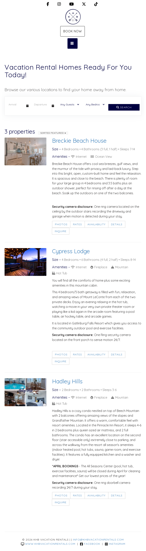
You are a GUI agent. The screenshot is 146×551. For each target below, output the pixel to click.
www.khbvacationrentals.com (48, 543)
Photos (61, 224)
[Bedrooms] (94, 104)
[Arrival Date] (15, 104)
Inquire (61, 231)
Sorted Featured (53, 132)
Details (116, 224)
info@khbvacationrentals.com (98, 539)
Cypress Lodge (71, 251)
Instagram (115, 543)
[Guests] (68, 104)
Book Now (72, 31)
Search (124, 107)
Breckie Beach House (79, 140)
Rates (77, 224)
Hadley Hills (67, 381)
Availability (96, 224)
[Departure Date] (41, 104)
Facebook (90, 543)
